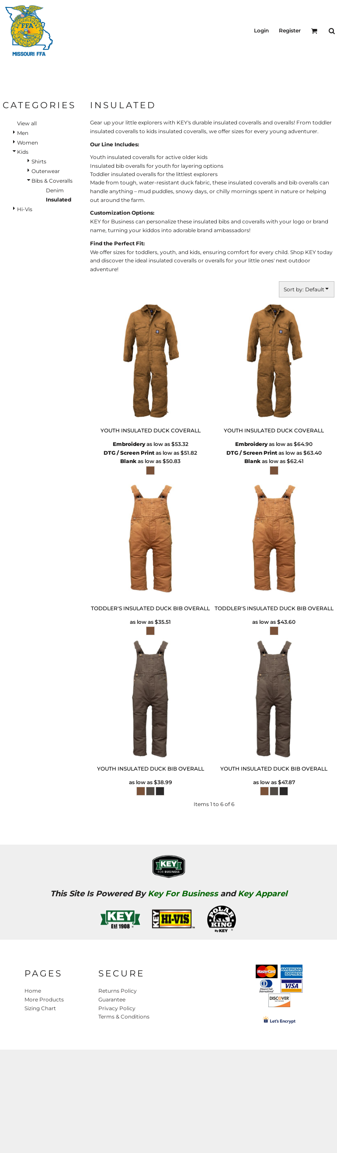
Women (27, 142)
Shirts (38, 161)
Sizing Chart (40, 1008)
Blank (128, 461)
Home (32, 990)
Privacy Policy (116, 1008)
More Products (44, 999)
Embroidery (129, 444)
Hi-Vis (24, 209)
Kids (22, 152)
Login (261, 30)
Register (290, 30)
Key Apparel (262, 893)
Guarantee (111, 999)
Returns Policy (117, 990)
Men (22, 133)
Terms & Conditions (123, 1016)
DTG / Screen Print (129, 452)
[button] (314, 31)
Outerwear (45, 171)
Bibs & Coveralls (52, 180)
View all (27, 123)
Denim (55, 190)
